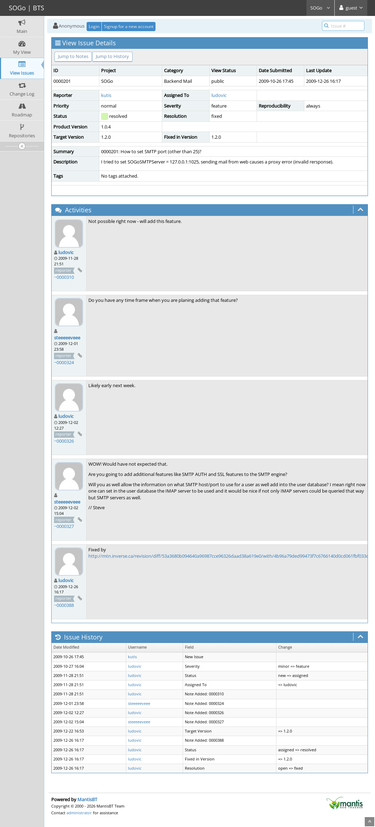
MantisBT (87, 799)
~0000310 (64, 277)
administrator (79, 812)
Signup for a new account (128, 26)
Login (94, 26)
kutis (106, 95)
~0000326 (64, 441)
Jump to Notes (73, 56)
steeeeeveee (67, 337)
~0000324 (64, 362)
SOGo (320, 8)
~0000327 (64, 526)
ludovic (219, 95)
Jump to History (112, 56)
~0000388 (64, 605)
